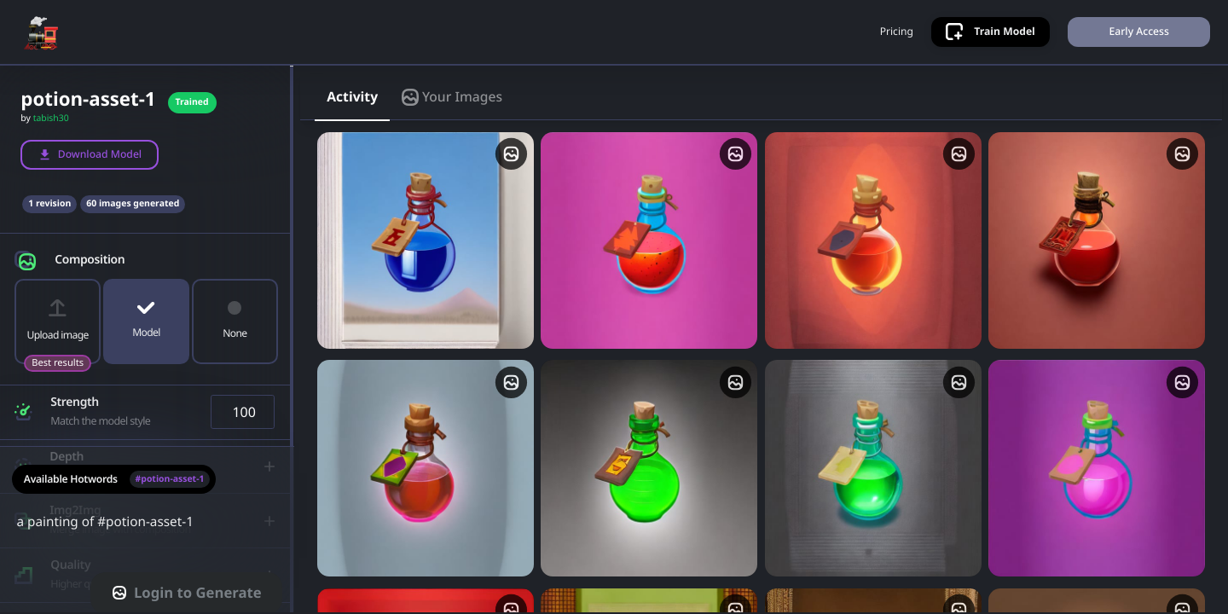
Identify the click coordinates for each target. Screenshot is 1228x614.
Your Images (452, 96)
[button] (146, 256)
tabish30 (51, 119)
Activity (352, 96)
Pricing (896, 31)
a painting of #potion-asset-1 (147, 532)
